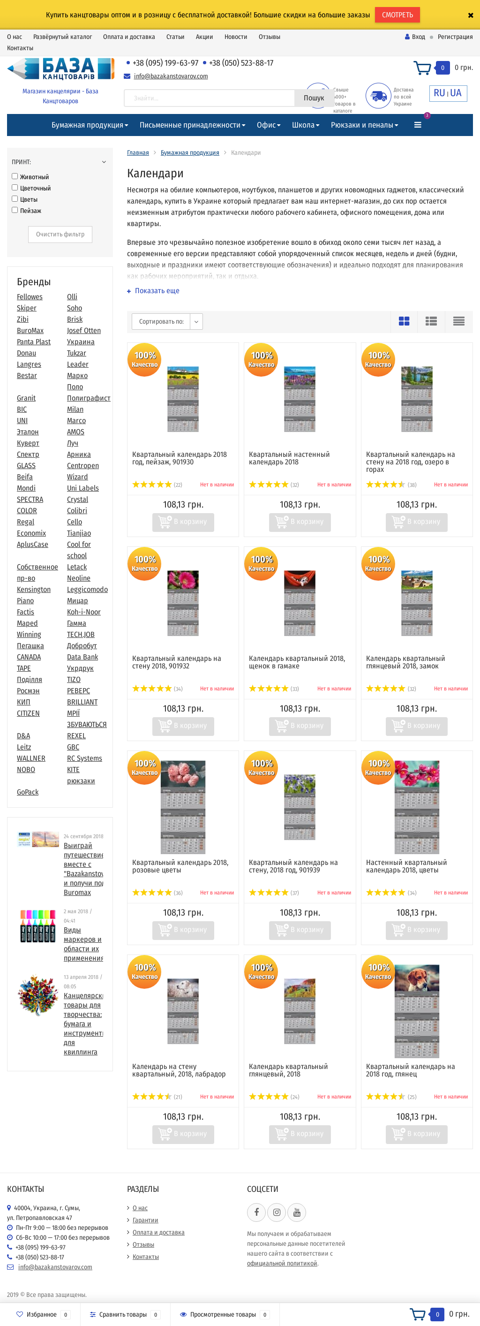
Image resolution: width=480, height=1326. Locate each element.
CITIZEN (28, 713)
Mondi (26, 488)
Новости (236, 37)
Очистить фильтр (60, 234)
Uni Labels (83, 488)
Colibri (77, 510)
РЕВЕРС (78, 690)
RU (439, 92)
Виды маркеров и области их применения (84, 943)
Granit (26, 398)
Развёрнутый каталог (62, 37)
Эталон (28, 431)
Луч (72, 443)
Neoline (78, 578)
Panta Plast (34, 341)
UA (456, 92)
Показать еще (153, 290)
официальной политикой (282, 1263)
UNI (22, 420)
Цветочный (31, 188)
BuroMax (30, 330)
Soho (74, 307)
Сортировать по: (161, 322)
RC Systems (84, 758)
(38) (391, 485)
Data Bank (82, 656)
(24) (274, 1097)
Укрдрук (80, 668)
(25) (391, 1097)
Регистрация (455, 37)
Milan (75, 409)
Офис (266, 125)
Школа (303, 125)
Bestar (27, 375)
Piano (25, 600)
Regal (25, 521)
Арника (79, 454)
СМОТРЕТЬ (397, 14)
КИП (23, 701)
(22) (157, 485)
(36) (157, 893)
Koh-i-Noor (84, 611)
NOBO (26, 769)
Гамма (76, 623)
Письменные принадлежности (190, 125)
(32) (274, 485)
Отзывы (269, 37)
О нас (14, 37)
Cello (74, 521)
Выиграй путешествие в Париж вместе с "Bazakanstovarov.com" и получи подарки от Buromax (99, 869)
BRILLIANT (82, 701)
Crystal (77, 499)
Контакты (20, 48)
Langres (29, 364)
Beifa (25, 476)
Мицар (77, 600)
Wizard (77, 476)
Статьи (175, 37)
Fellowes (30, 296)
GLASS (26, 465)
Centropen (83, 465)
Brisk (74, 319)
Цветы (25, 200)
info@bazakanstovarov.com (171, 76)
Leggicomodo (87, 589)
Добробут (82, 645)
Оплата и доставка (129, 37)
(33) (274, 689)
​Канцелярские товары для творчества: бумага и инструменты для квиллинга (87, 1023)
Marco (76, 420)
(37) (274, 893)
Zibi (23, 319)
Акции (204, 37)
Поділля (29, 679)
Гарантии (145, 1220)
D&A (23, 735)
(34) (157, 689)
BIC (22, 409)
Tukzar (76, 353)
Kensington (34, 589)
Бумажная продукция (87, 125)
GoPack (27, 792)
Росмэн (28, 690)
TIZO (74, 679)
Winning (29, 634)
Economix (31, 533)
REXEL (76, 735)
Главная (138, 153)
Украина (81, 341)
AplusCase (32, 544)
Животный (30, 177)
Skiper (27, 307)
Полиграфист (89, 398)
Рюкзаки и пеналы (362, 125)
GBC (73, 747)
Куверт (28, 443)
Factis (25, 611)
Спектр (28, 454)
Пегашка (30, 645)
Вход (415, 37)
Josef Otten (84, 330)
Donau (26, 353)
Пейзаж (26, 211)
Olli (72, 296)
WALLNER (31, 758)
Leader (78, 364)
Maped (27, 623)
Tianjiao (79, 533)
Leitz (24, 747)
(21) (157, 1097)
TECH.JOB (81, 634)
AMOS (75, 431)
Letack (77, 566)
